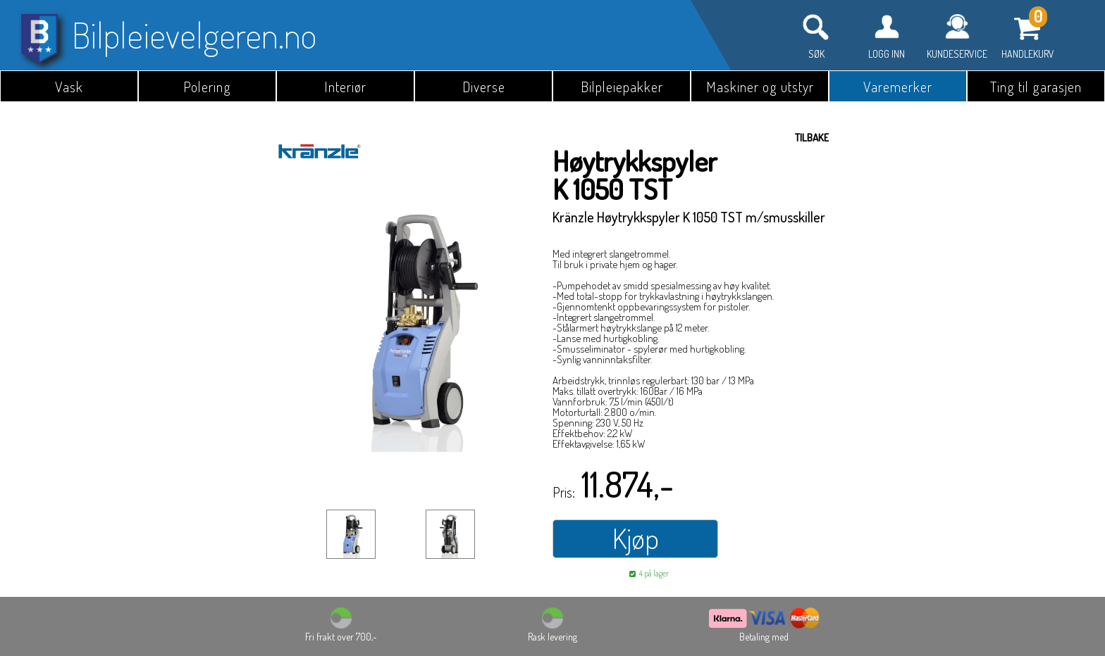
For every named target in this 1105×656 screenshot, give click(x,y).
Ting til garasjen (1036, 86)
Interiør (345, 86)
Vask (69, 86)
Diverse (483, 86)
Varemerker (897, 86)
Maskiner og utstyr (760, 86)
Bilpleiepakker (622, 86)
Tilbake (812, 137)
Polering (207, 86)
